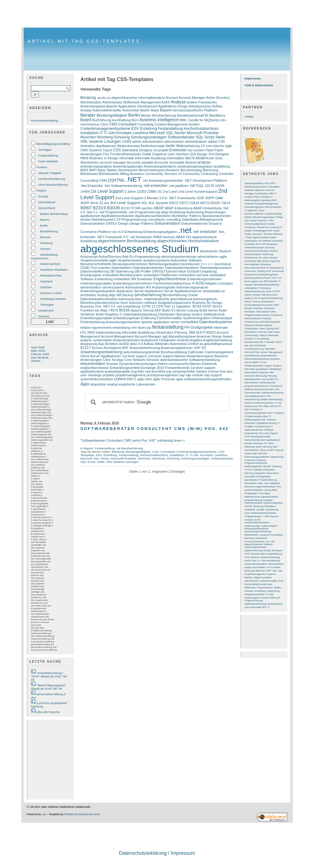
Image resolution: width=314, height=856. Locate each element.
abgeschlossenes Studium (139, 248)
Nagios (268, 365)
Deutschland (46, 208)
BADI (84, 170)
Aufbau (217, 106)
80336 (124, 310)
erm (134, 327)
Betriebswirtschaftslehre (267, 284)
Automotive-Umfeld (184, 344)
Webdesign (276, 369)
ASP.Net (262, 453)
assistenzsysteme (156, 260)
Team (278, 342)
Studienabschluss (253, 365)
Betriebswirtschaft (190, 115)
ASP (158, 310)
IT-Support (278, 413)
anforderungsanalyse (96, 166)
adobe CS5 (216, 141)
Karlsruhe (249, 375)
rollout (247, 294)
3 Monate (151, 198)
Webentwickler (267, 382)
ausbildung (221, 166)
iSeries (274, 251)
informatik (126, 158)
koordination (261, 193)
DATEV (111, 223)
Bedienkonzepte (153, 146)
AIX (148, 287)
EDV (135, 128)
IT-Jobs (270, 594)
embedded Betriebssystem (122, 275)
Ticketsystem (251, 328)
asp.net (115, 295)
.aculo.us (103, 97)
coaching (274, 227)
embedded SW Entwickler (133, 279)
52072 (184, 203)
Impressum (252, 78)
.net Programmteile (112, 212)
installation (270, 506)
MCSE (273, 406)
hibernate (221, 327)
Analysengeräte (164, 287)
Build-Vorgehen (107, 314)
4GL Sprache (158, 203)
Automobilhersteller (107, 110)
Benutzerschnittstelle (96, 264)
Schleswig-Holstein (53, 298)
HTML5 (257, 197)
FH (187, 327)
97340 (136, 208)
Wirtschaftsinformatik (255, 584)
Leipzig (248, 325)
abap (165, 212)
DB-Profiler (143, 271)
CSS (117, 150)
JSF (264, 419)
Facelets (266, 318)
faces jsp (144, 327)
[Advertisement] (157, 14)
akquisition (98, 384)
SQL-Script (205, 137)
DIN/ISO (158, 271)
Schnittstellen (251, 450)
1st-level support (134, 356)
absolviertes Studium (215, 251)
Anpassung (88, 344)
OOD (247, 436)
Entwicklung (133, 232)
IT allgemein (251, 210)
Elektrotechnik (214, 314)
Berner (146, 115)
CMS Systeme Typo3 (96, 150)
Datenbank (130, 150)
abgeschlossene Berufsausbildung (127, 241)
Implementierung (108, 332)
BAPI (93, 170)
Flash (209, 150)
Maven (248, 301)
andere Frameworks (202, 102)
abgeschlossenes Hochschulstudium (188, 241)
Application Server (130, 291)
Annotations (112, 348)
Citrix (104, 124)
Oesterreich (46, 310)
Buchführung (101, 120)
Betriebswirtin (109, 174)
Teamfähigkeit (260, 230)
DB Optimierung (122, 271)
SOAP (270, 450)
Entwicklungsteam (126, 318)
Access (97, 348)
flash (249, 237)
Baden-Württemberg (53, 213)
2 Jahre (130, 191)
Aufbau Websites (156, 344)
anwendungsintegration (195, 166)
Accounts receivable (169, 162)
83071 (131, 379)
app (246, 345)
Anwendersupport (200, 356)
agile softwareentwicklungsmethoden (203, 379)
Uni (259, 257)
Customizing (251, 335)
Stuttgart (267, 500)
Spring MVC (273, 328)
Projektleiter (250, 493)
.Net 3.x (92, 212)
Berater (88, 115)
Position (41, 167)
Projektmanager (253, 516)
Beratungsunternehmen (130, 264)
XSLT (274, 278)
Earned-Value (176, 271)
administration (152, 141)
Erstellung (148, 128)
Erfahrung (148, 318)
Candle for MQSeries (204, 120)
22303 (141, 191)
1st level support (202, 368)
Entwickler (178, 150)
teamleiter (270, 348)
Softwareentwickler (254, 594)
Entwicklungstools (254, 207)
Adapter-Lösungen (219, 283)
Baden (145, 110)
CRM (103, 180)
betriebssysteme (253, 278)
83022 (211, 332)
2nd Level (170, 191)
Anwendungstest (92, 106)
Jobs (247, 607)
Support (257, 577)
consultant (189, 322)
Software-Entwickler (264, 469)
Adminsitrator (135, 287)
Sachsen (46, 287)
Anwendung (195, 212)
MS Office (264, 406)
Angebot (196, 340)
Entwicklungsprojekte (96, 318)
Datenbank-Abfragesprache (202, 219)
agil (164, 336)
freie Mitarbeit (251, 264)
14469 (85, 191)
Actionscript (89, 256)
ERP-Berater (271, 281)
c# (180, 174)
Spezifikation (251, 479)
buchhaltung (121, 120)
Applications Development (138, 106)
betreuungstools (205, 299)
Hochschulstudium (254, 541)
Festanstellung (48, 155)
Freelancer (277, 315)
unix (267, 541)
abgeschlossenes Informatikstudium (138, 97)
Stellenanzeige (252, 526)
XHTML (248, 506)
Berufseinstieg (191, 170)
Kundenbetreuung (254, 348)
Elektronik (209, 364)
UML (260, 483)
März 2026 (38, 350)
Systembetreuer (268, 355)
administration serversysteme (102, 287)
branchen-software (143, 302)
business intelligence (159, 120)
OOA (271, 443)
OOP (268, 271)
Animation (87, 146)
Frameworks (276, 386)
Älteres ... (37, 360)
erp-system (196, 150)
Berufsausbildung (174, 352)
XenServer (250, 227)
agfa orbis (144, 379)
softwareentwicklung (255, 603)
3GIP (200, 198)
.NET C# (108, 306)
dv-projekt (161, 150)
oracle (247, 560)
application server (166, 322)
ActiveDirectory (109, 256)
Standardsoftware (253, 183)
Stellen (277, 587)
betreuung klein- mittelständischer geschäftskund (155, 299)
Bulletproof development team (82, 814)
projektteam (262, 369)
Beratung (88, 97)
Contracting (209, 174)
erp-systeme (268, 379)
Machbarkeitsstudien (255, 186)
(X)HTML (116, 180)
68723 (205, 203)
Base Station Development (118, 170)
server (257, 519)
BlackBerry (217, 115)
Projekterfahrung (268, 479)
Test (279, 486)
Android (183, 340)
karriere (248, 402)
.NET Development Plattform (205, 180)
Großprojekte (201, 327)
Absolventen (89, 162)
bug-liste (137, 371)
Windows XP (260, 443)
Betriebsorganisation (164, 264)
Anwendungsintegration (98, 291)
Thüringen (47, 304)
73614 (225, 203)
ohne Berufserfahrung (53, 184)
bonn (124, 302)
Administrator (112, 102)
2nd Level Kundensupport (197, 191)
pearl (273, 237)
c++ (259, 560)
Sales (262, 328)
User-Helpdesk (272, 483)
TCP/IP (276, 291)
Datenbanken (122, 267)
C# (203, 146)
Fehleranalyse (221, 318)
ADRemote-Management (142, 102)
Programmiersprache (255, 463)
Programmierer (265, 587)
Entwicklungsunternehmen (132, 283)
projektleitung (274, 553)
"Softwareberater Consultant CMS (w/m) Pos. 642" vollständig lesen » (132, 440)
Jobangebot (250, 288)
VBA (271, 372)
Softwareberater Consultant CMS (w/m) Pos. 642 (154, 428)
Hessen (45, 248)
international (262, 311)
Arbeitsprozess (200, 106)
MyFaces (260, 190)
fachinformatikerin (254, 213)
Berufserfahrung (164, 115)
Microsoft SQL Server (167, 133)
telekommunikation (264, 402)
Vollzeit (265, 597)
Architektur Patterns (186, 216)
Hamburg (46, 243)
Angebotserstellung (217, 340)
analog (112, 384)
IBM (259, 261)
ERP (268, 570)
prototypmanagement (162, 375)
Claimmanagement (219, 352)
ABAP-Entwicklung (207, 208)
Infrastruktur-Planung (171, 332)
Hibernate (249, 446)
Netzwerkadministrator (256, 528)
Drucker (112, 364)
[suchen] (156, 402)
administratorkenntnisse (179, 256)
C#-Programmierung (131, 219)
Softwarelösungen (254, 247)
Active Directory (218, 97)
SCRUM (254, 409)
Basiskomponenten (216, 216)
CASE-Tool (88, 267)
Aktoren (180, 356)
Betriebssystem (103, 219)
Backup (128, 295)
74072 (113, 310)
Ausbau (86, 110)
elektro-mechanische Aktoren (179, 364)
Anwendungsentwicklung (101, 352)
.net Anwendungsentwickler (162, 180)
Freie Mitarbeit (48, 161)
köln (269, 413)
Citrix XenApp (113, 360)
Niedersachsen (50, 263)
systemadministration (255, 564)
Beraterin (172, 170)
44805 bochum (164, 237)
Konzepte (124, 133)
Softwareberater (181, 137)
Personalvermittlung (44, 120)
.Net (191, 332)
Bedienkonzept (128, 146)
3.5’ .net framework (137, 237)
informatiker (175, 158)
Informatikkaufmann (255, 396)
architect (256, 294)
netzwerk (261, 460)
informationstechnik (254, 267)
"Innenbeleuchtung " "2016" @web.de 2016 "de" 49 (49, 676)
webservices (251, 406)
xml (271, 567)
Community (191, 174)
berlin (170, 146)
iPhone (267, 278)
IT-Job (109, 133)
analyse (203, 162)
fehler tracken (196, 371)
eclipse (85, 327)
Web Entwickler (273, 207)
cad (147, 371)
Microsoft (249, 486)
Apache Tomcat (142, 310)
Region (41, 190)
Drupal (214, 223)
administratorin (196, 141)
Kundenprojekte (253, 254)
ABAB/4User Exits (209, 158)
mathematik (250, 453)
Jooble (248, 116)
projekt (248, 567)
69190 (215, 203)
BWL (183, 120)
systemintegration (253, 490)
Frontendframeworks (125, 154)
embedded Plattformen (161, 275)
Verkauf (273, 257)
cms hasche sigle (219, 146)
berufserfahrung (148, 295)
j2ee (275, 446)
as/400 (124, 344)
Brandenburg (49, 231)
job (278, 597)
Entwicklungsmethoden (204, 279)
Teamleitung (271, 509)
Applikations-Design (173, 106)
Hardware (265, 534)
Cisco (261, 210)
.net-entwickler (155, 186)
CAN (271, 220)
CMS (113, 124)
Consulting (146, 124)
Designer (146, 150)
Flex (106, 154)
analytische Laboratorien (136, 384)
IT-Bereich (249, 460)
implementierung (253, 550)
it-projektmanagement (266, 203)
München (88, 137)
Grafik (146, 154)
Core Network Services (141, 360)
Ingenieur (275, 261)
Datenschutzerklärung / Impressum (157, 853)
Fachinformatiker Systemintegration (183, 318)
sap (182, 375)
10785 (146, 306)
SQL (274, 570)
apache (146, 322)
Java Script (273, 332)
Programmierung (253, 600)
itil (260, 240)
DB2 (271, 193)
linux (281, 580)
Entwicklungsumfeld (125, 368)
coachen (104, 267)
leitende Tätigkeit (49, 173)
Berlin (44, 225)
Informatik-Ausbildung (138, 332)
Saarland (46, 281)
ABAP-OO (183, 237)
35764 (196, 306)
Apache (111, 106)
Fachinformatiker (269, 580)
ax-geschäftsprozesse (216, 344)
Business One (90, 306)
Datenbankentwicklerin (182, 267)
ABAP (159, 208)
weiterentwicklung (270, 557)
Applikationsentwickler (117, 216)
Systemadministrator (255, 547)
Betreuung (210, 170)
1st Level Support (107, 191)
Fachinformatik (252, 392)
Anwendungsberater (128, 166)
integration (260, 473)
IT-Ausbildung (261, 338)
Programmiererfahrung (270, 298)
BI (206, 115)
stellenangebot (252, 597)
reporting (266, 200)
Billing (124, 174)
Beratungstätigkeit (112, 115)
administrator (174, 141)
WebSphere (267, 301)
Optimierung (276, 456)
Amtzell (190, 162)
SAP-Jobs (274, 389)
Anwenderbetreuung (144, 348)
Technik (268, 234)
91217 (85, 348)
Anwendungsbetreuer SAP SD (183, 348)
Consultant (127, 124)
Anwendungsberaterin (160, 166)
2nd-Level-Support (129, 198)
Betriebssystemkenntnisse (100, 302)
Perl (269, 396)
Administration (91, 102)
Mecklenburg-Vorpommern (45, 256)
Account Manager (192, 97)
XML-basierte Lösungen (100, 141)
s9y (44, 814)
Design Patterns (141, 223)
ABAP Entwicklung (179, 208)
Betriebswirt (89, 174)
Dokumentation (167, 223)
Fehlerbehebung (92, 322)
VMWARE (249, 509)
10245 (219, 186)
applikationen (90, 216)
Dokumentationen (194, 223)
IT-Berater (269, 342)
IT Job (263, 362)
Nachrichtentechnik (254, 440)
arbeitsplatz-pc (214, 291)
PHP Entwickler (269, 244)
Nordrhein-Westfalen (54, 269)
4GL (144, 203)
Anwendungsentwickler (123, 322)
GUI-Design (199, 154)
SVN (266, 183)
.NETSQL (197, 186)
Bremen (45, 237)
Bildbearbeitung (188, 146)
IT (101, 133)
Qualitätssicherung (266, 423)
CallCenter (196, 352)
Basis (155, 110)
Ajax (85, 383)
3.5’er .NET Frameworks (177, 198)
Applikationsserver (188, 291)
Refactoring (250, 257)
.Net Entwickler (91, 186)
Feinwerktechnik (177, 368)
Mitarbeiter (250, 587)
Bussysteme (251, 274)
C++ (204, 264)
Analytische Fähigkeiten (159, 340)
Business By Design (207, 302)
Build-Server (208, 310)
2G (160, 191)
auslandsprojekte (117, 371)
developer (277, 550)
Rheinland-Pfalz (51, 275)
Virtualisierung (252, 399)
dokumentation (92, 364)
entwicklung (121, 327)
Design (123, 223)
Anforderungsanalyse (192, 287)
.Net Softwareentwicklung (123, 186)
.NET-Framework (109, 237)
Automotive (130, 110)
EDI (258, 244)
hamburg (276, 466)
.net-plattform (179, 186)
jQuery (265, 261)
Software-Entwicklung (256, 389)
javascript (249, 570)
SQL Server (250, 220)
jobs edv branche (48, 712)
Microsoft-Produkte (202, 133)
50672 (174, 203)
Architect (111, 344)
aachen (147, 208)
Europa (43, 196)
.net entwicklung (128, 306)
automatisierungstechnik (141, 352)
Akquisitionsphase (182, 336)
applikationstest (92, 371)
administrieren (208, 256)
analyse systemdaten (96, 340)
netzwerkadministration (256, 522)
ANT (125, 348)
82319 (99, 207)
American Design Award (214, 336)
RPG (272, 183)
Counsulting (89, 180)
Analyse (178, 102)
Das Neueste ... (41, 357)
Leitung (263, 335)
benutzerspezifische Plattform (195, 110)
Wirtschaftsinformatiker (263, 513)
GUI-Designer (219, 154)
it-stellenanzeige (273, 213)
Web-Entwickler (252, 318)
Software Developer (272, 240)
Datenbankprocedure (216, 267)
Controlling (250, 261)
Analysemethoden (126, 340)
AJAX (165, 102)
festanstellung (167, 327)
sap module (194, 375)
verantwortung (262, 426)
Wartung (249, 473)
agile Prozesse (164, 379)
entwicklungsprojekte (96, 283)
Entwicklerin (250, 332)
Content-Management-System (177, 124)
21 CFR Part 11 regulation (171, 306)
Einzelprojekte (90, 275)
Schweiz (44, 316)
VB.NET (266, 466)
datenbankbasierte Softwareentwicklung (190, 360)
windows (254, 557)
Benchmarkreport (152, 170)
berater (85, 219)
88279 (190, 158)
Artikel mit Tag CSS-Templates (84, 41)
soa (261, 281)
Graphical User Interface (170, 154)
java (270, 584)
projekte (108, 375)
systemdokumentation (96, 379)
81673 (200, 332)
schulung (269, 247)
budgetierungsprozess (174, 302)
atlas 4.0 (136, 344)
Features (258, 308)
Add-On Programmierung (141, 256)
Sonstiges (45, 149)
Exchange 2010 (152, 368)
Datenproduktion (92, 223)
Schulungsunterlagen (149, 137)
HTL (83, 332)
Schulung (122, 137)
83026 (113, 207)
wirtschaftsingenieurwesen (258, 305)
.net (185, 230)
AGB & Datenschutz (258, 85)
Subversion (278, 271)
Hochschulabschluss (201, 128)
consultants (156, 219)
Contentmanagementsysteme (105, 128)
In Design (111, 158)
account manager (113, 162)
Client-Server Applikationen (100, 356)
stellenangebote (253, 466)
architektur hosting (94, 295)
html (91, 332)
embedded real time (194, 275)
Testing (261, 271)
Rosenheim (250, 483)
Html (84, 158)
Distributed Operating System (180, 314)
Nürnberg (105, 137)
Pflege (279, 217)
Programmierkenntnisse (257, 315)
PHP (246, 553)
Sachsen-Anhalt (51, 293)
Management (275, 352)
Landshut (140, 133)
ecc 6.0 (118, 232)
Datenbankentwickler (148, 267)
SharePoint (263, 227)
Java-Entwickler (257, 345)
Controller (226, 174)
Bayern (45, 219)
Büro (135, 120)
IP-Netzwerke (273, 267)
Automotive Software (186, 260)
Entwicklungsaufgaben (160, 232)
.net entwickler (205, 232)
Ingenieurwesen (261, 237)
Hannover (257, 234)
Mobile (270, 224)
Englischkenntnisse (169, 279)
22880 (152, 191)
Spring (267, 490)
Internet (262, 332)
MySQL (248, 577)
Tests (269, 291)
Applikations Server (159, 291)
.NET (133, 179)
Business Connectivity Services (153, 174)
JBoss (263, 450)
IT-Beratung (264, 288)
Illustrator (96, 158)
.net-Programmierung (144, 212)
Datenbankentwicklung (140, 314)
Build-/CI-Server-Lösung (180, 310)
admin (136, 141)
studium (271, 574)
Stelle (220, 137)
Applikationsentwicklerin (153, 216)
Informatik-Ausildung (150, 158)
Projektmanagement (255, 574)
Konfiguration (263, 476)
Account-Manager (148, 336)
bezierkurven (190, 264)
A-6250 (198, 283)
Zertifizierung (251, 321)
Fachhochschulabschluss (172, 283)
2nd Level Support (268, 433)
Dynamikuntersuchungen (137, 364)
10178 (209, 186)
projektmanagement (131, 375)
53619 (194, 203)
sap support (213, 375)
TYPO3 (248, 469)
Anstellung (177, 212)
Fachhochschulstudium (256, 251)
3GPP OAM (214, 198)
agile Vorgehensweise (125, 260)
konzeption (277, 534)
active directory (264, 446)
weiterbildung (251, 355)
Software (249, 591)
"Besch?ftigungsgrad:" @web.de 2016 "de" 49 (49, 687)
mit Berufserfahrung (51, 178)
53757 (207, 306)
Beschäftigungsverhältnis (53, 143)
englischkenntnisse (94, 368)
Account (172, 97)
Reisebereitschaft (253, 342)
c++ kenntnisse (219, 264)
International (46, 202)
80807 (86, 208)
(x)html (120, 379)
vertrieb (260, 509)
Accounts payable (140, 162)
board (85, 120)
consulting (173, 219)
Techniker (249, 244)
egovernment (101, 327)
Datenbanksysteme (215, 322)
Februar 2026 (40, 354)
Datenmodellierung (94, 271)
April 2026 (38, 347)
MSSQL (266, 197)
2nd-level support (161, 356)
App (101, 344)
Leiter (265, 257)
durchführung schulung (168, 371)
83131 (125, 208)
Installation (89, 133)
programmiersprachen (256, 386)
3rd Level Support (125, 203)
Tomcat (257, 301)
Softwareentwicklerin (272, 392)
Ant (256, 298)
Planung (272, 375)
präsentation (251, 240)
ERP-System (271, 516)
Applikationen (106, 146)
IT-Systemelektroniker (256, 416)
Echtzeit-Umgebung (202, 271)
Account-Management (117, 336)
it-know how (217, 371)
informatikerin (251, 372)
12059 (126, 141)
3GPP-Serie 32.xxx (94, 203)
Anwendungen (215, 212)
